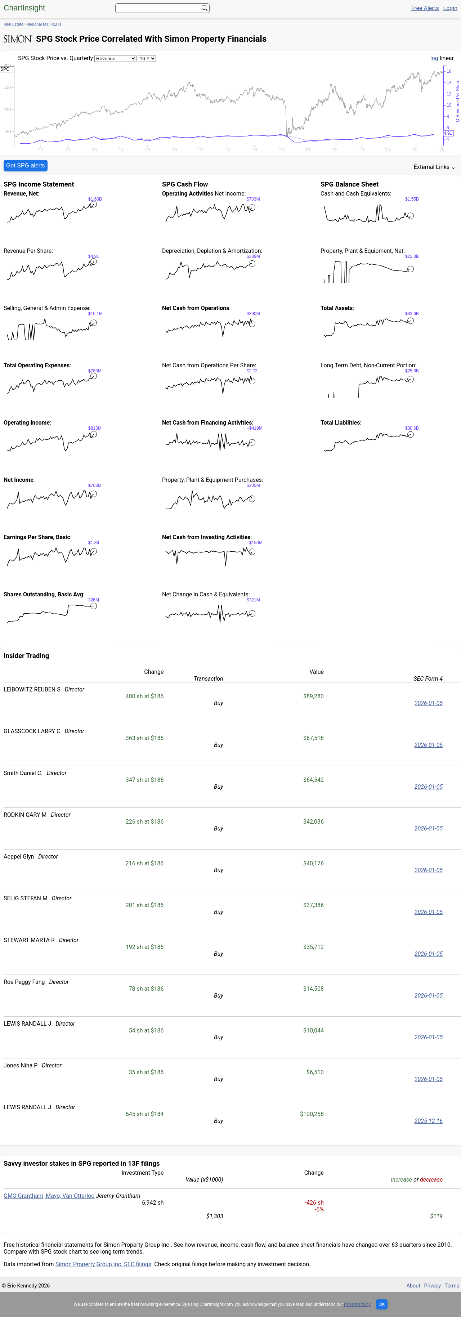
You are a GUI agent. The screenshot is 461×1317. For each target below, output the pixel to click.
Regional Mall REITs (44, 24)
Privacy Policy (357, 1304)
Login (450, 8)
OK (382, 1304)
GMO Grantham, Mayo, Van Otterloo (49, 1195)
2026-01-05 (429, 703)
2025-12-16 (429, 1120)
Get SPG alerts (25, 165)
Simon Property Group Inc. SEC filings (103, 1264)
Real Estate (13, 24)
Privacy (432, 1286)
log (434, 58)
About (413, 1286)
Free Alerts (425, 8)
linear (447, 58)
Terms (452, 1286)
